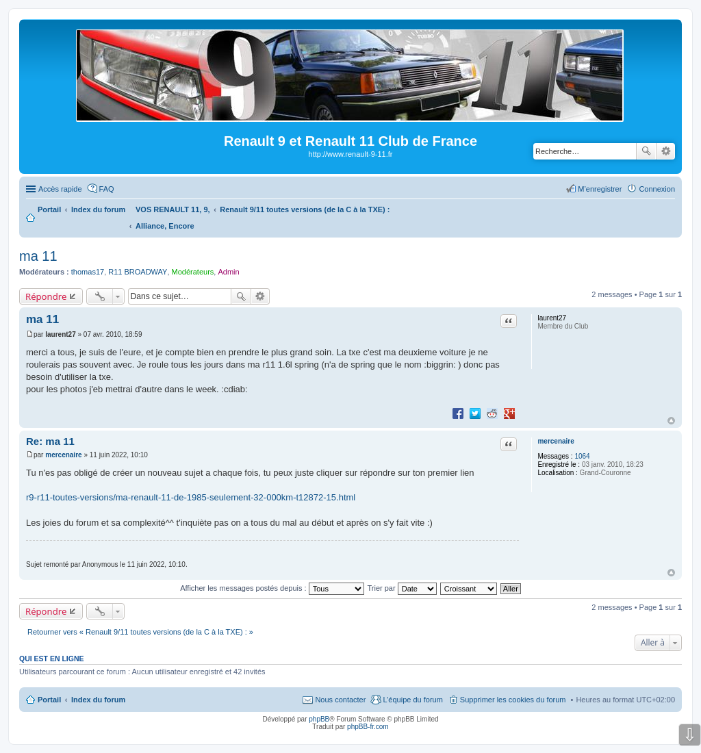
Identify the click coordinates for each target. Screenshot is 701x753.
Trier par (402, 588)
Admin (228, 272)
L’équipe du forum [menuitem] (412, 699)
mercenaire (555, 441)
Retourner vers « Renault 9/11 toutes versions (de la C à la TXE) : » (140, 632)
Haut (671, 420)
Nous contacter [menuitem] (340, 699)
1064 (581, 456)
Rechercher (646, 151)
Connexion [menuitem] (657, 189)
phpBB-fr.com (368, 726)
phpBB (319, 719)
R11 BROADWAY (137, 272)
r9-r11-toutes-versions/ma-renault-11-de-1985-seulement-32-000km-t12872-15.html (190, 497)
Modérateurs (193, 272)
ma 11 (38, 256)
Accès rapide (60, 189)
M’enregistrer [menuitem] (600, 189)
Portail (49, 209)
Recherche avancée (666, 151)
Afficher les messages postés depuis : (272, 588)
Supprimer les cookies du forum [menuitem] (513, 699)
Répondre (46, 296)
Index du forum (98, 699)
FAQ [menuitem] (106, 189)
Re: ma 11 (50, 441)
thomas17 (87, 272)
